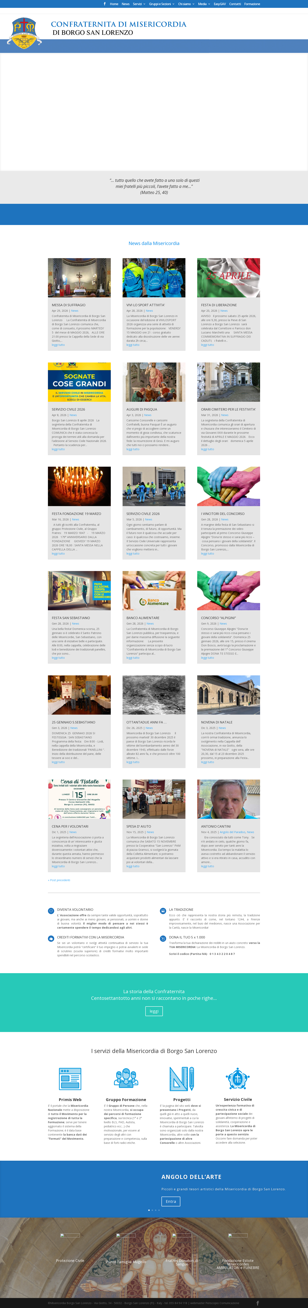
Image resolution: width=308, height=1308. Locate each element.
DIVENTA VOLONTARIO (75, 909)
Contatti (235, 4)
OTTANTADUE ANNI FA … (146, 722)
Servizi (137, 4)
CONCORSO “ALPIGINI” (218, 618)
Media (202, 4)
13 (174, 163)
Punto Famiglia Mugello (126, 1261)
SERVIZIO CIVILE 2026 (68, 409)
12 (170, 163)
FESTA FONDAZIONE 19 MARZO (76, 513)
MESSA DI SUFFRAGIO (68, 305)
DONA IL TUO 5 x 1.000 (187, 937)
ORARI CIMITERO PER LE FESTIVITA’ (228, 409)
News (125, 4)
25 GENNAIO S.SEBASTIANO (73, 722)
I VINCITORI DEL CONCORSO (223, 513)
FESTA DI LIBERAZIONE (219, 305)
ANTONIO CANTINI (216, 826)
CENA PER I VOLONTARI (70, 826)
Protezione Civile (70, 1260)
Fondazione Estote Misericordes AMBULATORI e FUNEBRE (238, 1264)
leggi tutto (58, 345)
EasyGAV (220, 4)
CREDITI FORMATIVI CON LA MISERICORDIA (90, 937)
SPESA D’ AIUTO (138, 826)
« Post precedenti (59, 880)
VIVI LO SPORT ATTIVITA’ (145, 305)
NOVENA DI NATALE (217, 722)
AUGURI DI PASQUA (141, 409)
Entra (171, 1201)
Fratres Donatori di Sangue (182, 1262)
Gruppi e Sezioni (160, 4)
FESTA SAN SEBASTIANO (71, 618)
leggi (154, 1011)
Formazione (252, 4)
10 (164, 163)
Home (114, 4)
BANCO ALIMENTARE (143, 618)
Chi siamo (184, 4)
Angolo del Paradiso (232, 832)
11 (167, 163)
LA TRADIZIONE (181, 909)
